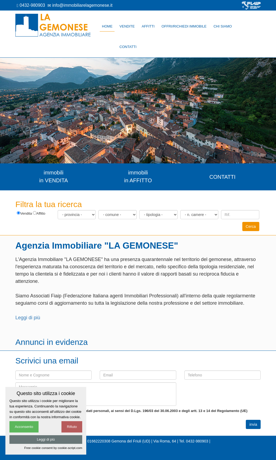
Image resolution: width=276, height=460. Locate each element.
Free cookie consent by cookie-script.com (53, 447)
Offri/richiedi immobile (183, 26)
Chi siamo (222, 26)
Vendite (126, 26)
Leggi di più (27, 317)
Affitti (148, 26)
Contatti (127, 47)
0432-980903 (31, 5)
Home (107, 26)
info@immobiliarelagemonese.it (79, 5)
